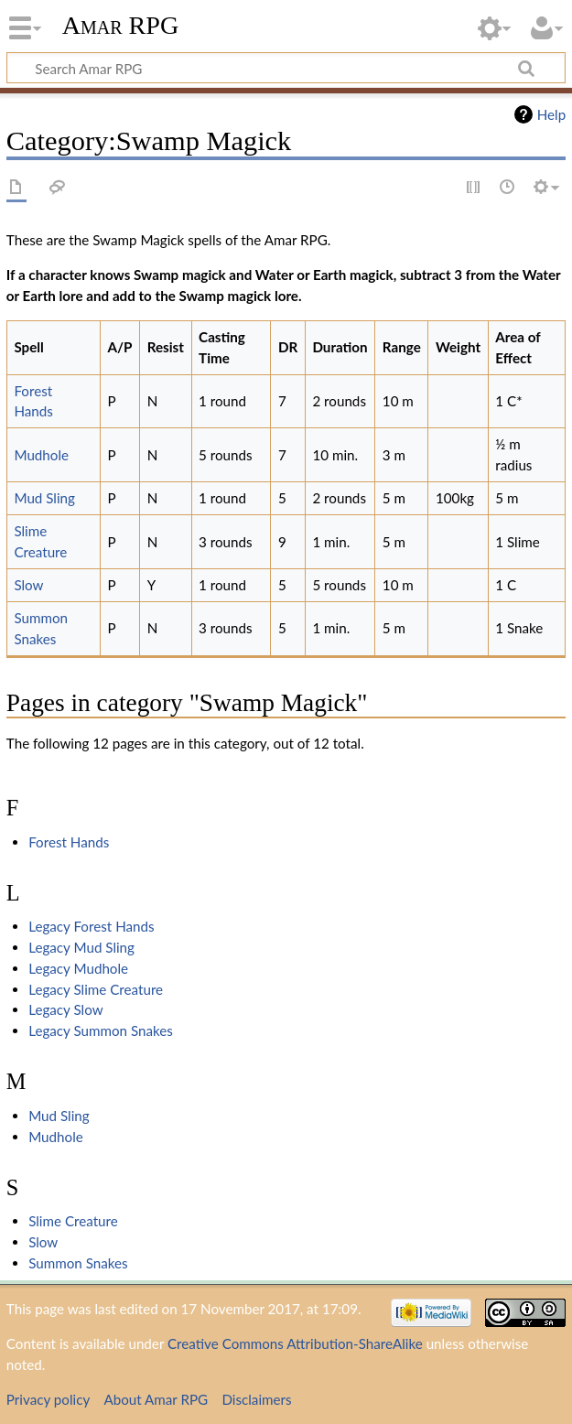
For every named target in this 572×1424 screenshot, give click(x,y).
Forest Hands (68, 842)
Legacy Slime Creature (95, 989)
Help (551, 114)
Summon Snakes (77, 1263)
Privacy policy (48, 1399)
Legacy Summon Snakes (100, 1030)
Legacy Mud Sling (81, 947)
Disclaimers (256, 1399)
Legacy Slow (65, 1009)
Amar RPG (120, 25)
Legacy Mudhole (78, 968)
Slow (28, 585)
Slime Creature (73, 1221)
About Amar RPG (155, 1399)
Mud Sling (44, 498)
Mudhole (41, 455)
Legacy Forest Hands (91, 926)
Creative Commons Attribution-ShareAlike (295, 1343)
